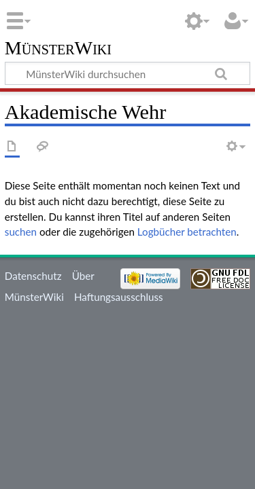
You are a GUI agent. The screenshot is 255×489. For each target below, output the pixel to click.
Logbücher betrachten (187, 231)
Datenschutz (33, 276)
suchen (21, 231)
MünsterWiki (58, 48)
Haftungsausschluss (118, 297)
